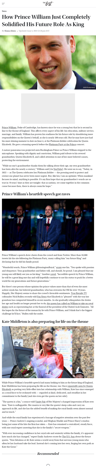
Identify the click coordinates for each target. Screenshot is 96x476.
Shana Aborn (10, 31)
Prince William (9, 127)
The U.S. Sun (68, 436)
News (4, 11)
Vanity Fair (40, 401)
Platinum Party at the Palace (62, 144)
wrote (59, 267)
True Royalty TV (79, 293)
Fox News (42, 296)
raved (53, 274)
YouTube (58, 169)
